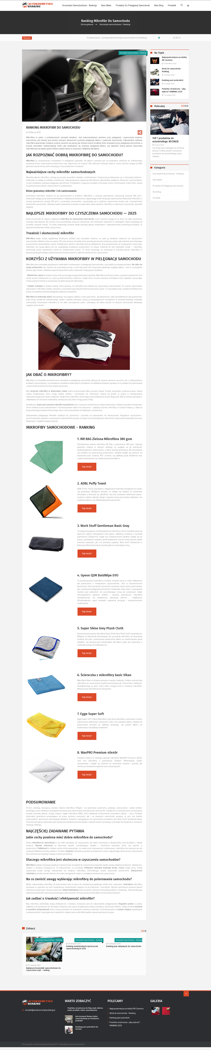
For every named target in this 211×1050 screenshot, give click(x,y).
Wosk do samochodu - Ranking (172, 70)
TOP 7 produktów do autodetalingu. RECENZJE (165, 140)
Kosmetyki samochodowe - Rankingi (79, 5)
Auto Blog (158, 5)
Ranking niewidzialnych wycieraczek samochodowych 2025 (82, 947)
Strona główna (87, 24)
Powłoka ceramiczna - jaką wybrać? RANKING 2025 (174, 90)
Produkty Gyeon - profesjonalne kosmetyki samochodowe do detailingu (131, 38)
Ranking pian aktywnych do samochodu (123, 946)
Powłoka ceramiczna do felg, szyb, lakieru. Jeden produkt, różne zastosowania (83, 1010)
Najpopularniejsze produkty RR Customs (174, 58)
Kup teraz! (87, 466)
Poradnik (172, 5)
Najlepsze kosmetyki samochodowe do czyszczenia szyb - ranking (43, 969)
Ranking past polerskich (172, 80)
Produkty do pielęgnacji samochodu (133, 5)
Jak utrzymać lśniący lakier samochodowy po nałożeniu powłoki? (87, 1021)
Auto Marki (106, 5)
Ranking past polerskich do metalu (87, 1031)
